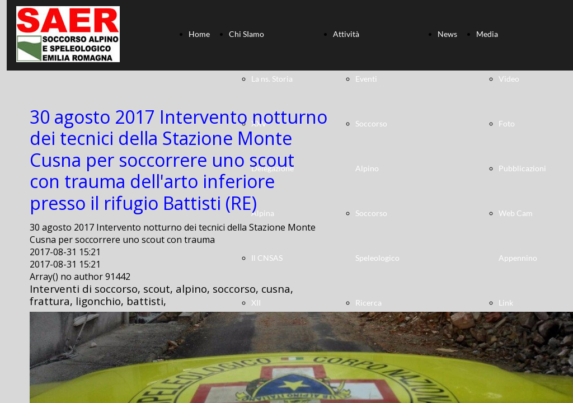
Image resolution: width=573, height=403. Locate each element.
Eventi (366, 78)
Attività (346, 34)
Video (509, 78)
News (447, 34)
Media (487, 34)
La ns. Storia (272, 78)
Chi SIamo (246, 34)
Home (199, 34)
